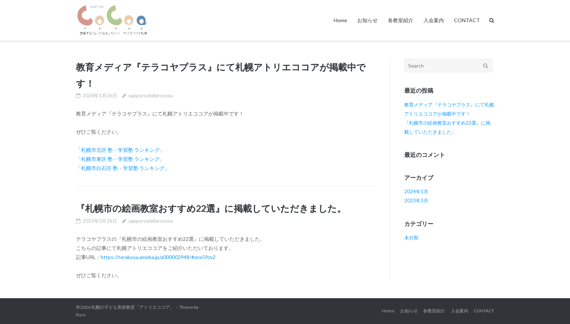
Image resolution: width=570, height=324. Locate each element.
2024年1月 (416, 191)
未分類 (411, 237)
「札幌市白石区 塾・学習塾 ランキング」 (123, 168)
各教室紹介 (400, 20)
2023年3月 (416, 200)
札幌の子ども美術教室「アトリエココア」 (132, 307)
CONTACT (467, 20)
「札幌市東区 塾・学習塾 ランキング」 (120, 159)
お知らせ (367, 20)
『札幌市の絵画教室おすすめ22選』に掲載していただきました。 (211, 208)
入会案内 (434, 20)
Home (340, 20)
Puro (80, 314)
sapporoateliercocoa (150, 95)
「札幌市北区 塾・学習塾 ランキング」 (120, 150)
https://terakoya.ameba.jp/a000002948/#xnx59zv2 (158, 257)
